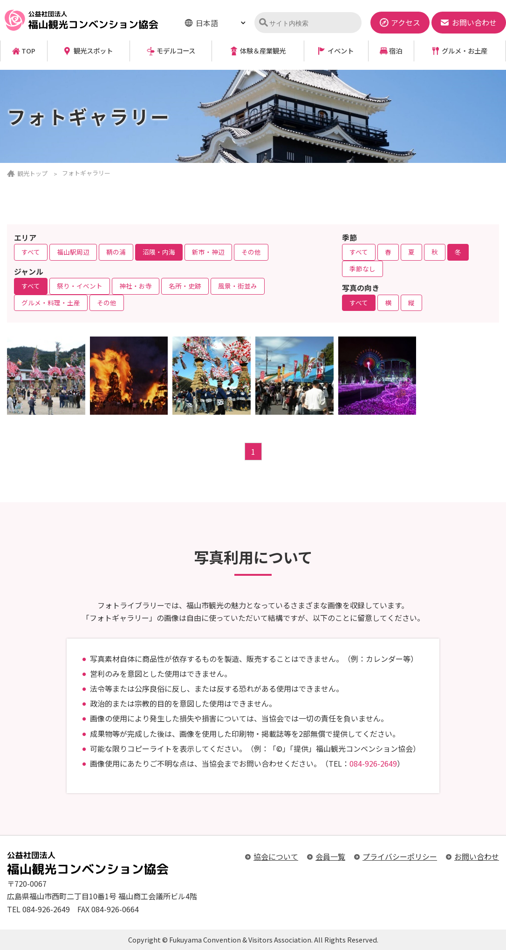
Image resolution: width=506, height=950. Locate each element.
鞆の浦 (116, 251)
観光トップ (32, 173)
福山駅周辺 (73, 251)
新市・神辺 (208, 251)
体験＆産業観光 (263, 51)
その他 (251, 251)
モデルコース (176, 51)
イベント (341, 51)
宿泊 (395, 51)
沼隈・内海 (159, 251)
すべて (30, 251)
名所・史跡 (185, 285)
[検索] (312, 23)
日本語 (207, 22)
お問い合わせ (476, 856)
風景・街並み (237, 285)
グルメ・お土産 (464, 51)
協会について (275, 856)
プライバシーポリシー (399, 856)
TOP (28, 51)
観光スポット (93, 51)
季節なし (362, 268)
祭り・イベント (80, 285)
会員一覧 (330, 856)
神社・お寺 (135, 285)
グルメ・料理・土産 (50, 302)
